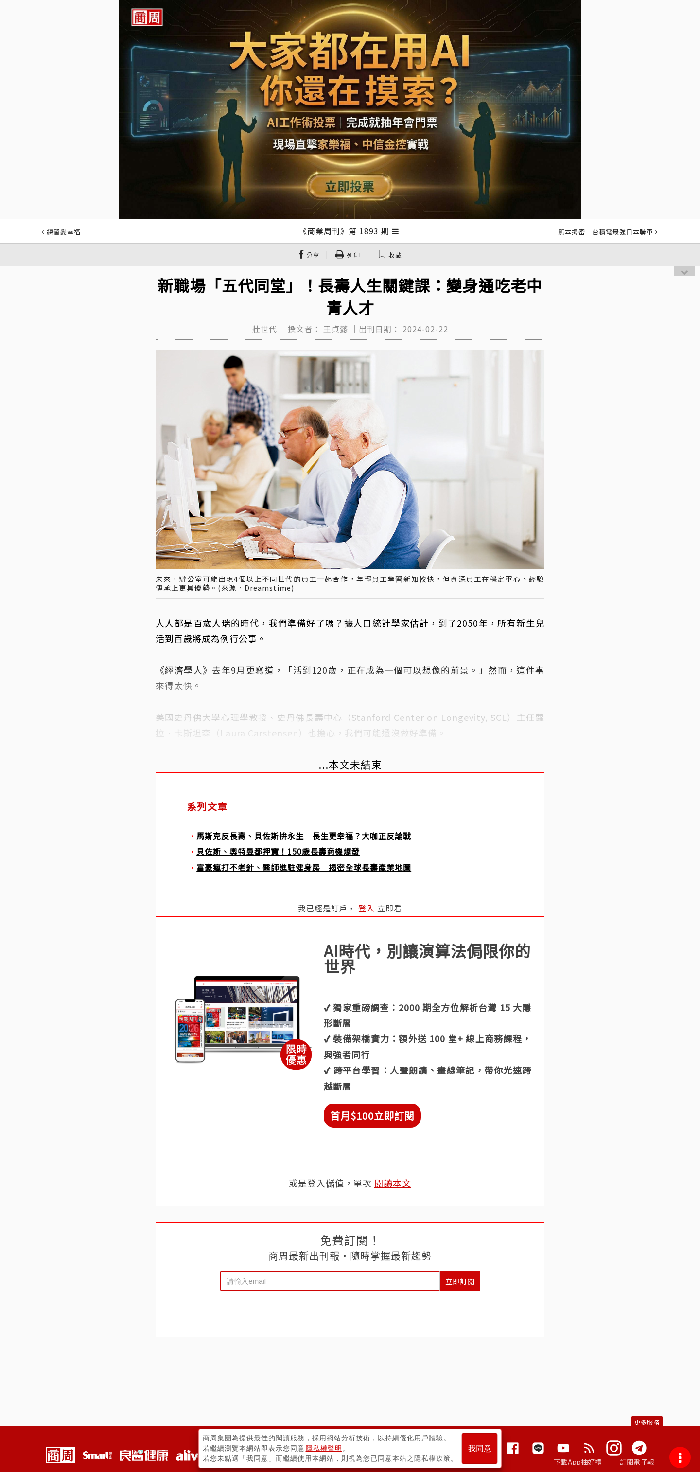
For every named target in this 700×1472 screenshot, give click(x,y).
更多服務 (647, 1422)
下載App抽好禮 (578, 1462)
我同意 (479, 1448)
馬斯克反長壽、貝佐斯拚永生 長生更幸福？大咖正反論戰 (303, 835)
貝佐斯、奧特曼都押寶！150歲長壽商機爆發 (278, 851)
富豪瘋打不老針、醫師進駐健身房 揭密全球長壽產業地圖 (303, 867)
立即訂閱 (459, 1281)
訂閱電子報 (637, 1462)
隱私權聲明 (324, 1448)
